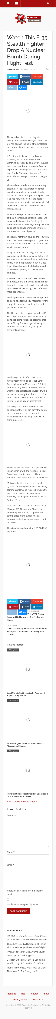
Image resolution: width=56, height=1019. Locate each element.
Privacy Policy (20, 999)
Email (10, 864)
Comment (12, 815)
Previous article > (28, 801)
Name (11, 852)
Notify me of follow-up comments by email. (25, 892)
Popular (34, 993)
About (46, 993)
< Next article (13, 801)
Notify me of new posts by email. (23, 904)
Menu (15, 3)
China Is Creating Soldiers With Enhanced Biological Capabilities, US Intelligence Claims (27, 631)
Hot (23, 993)
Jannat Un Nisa (13, 69)
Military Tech (13, 650)
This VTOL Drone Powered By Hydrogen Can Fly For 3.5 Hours (25, 617)
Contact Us (37, 999)
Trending (11, 993)
